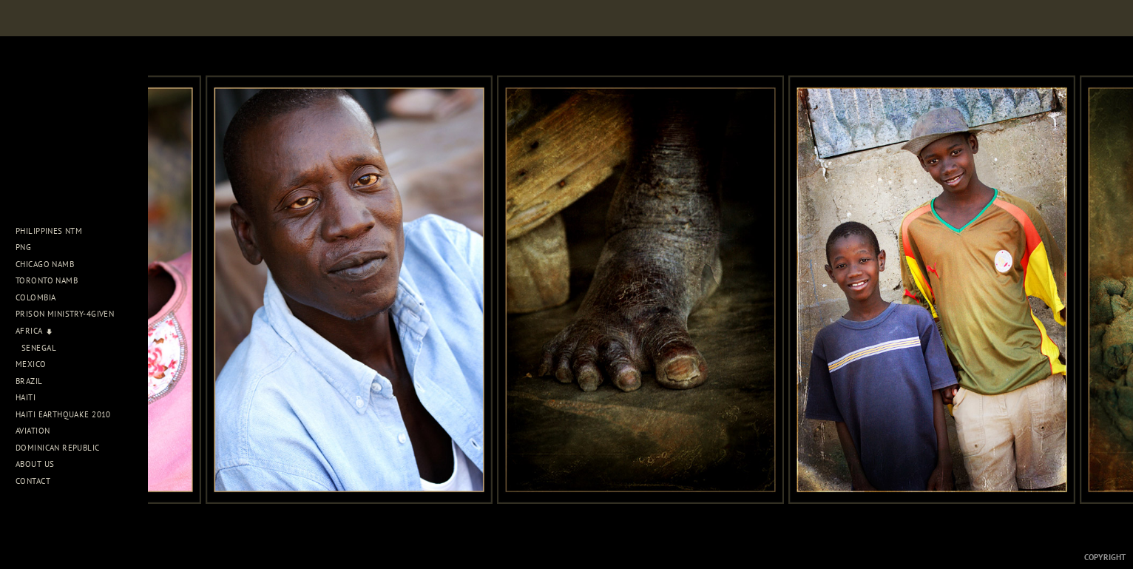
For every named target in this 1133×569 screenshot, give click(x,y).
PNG (23, 247)
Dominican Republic (63, 447)
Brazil (34, 381)
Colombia (35, 297)
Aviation (38, 430)
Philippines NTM (54, 231)
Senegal (38, 348)
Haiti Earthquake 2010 (63, 414)
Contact (33, 481)
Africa (34, 331)
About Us (40, 464)
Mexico (36, 364)
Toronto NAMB (47, 280)
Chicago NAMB (45, 264)
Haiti (31, 397)
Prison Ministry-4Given (65, 314)
